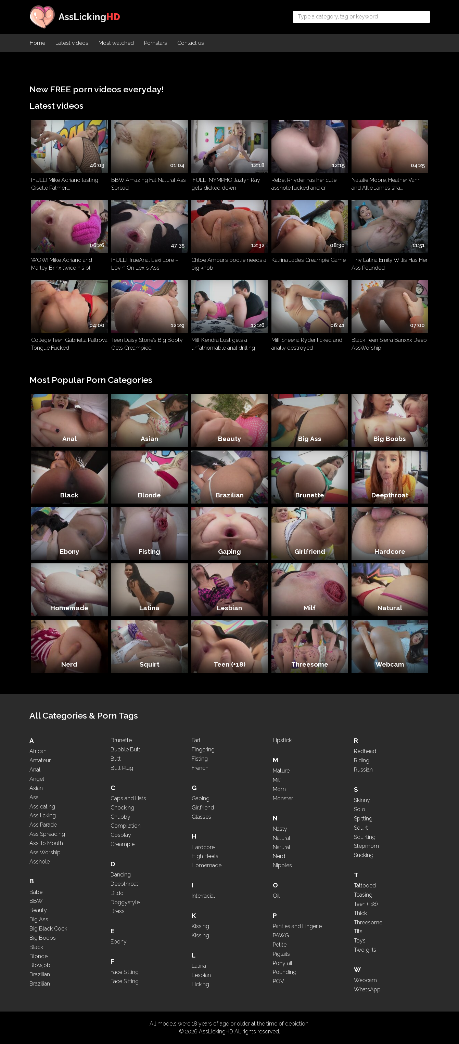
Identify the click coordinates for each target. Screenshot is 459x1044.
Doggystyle (125, 902)
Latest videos (71, 43)
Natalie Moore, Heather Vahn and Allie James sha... (386, 184)
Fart (196, 740)
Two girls (365, 950)
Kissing (200, 926)
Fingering (203, 749)
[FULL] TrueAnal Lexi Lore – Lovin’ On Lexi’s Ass (144, 264)
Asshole (39, 861)
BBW (36, 901)
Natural (390, 608)
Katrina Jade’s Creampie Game (308, 260)
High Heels (205, 856)
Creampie (123, 844)
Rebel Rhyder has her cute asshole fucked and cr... (303, 184)
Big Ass (309, 438)
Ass (34, 797)
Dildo (117, 893)
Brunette (309, 495)
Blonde (149, 495)
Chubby (120, 817)
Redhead (365, 751)
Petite (279, 944)
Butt (116, 758)
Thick (360, 913)
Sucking (363, 855)
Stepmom (366, 846)
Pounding (284, 972)
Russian (363, 769)
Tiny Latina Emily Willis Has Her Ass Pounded (390, 264)
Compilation (126, 825)
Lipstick (282, 740)
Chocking (122, 807)
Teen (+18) (229, 664)
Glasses (201, 817)
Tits (358, 931)
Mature (281, 770)
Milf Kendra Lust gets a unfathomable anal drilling (223, 344)
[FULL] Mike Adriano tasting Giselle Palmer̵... (64, 184)
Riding (361, 760)
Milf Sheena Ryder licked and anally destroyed (306, 344)
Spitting (363, 818)
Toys (360, 940)
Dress (118, 911)
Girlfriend (309, 551)
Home (37, 43)
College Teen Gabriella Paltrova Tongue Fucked (69, 344)
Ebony (69, 551)
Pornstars (155, 43)
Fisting (149, 551)
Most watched (116, 43)
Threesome (309, 664)
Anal (69, 438)
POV (278, 981)
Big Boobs (389, 438)
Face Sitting (125, 972)
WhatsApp (367, 989)
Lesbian (229, 608)
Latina (149, 608)
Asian (149, 438)
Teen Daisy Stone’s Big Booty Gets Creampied (147, 344)
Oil (276, 896)
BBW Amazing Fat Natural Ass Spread (148, 184)
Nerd (69, 664)
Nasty (280, 829)
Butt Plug (122, 768)
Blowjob (39, 965)
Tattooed (365, 885)
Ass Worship (45, 852)
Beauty (229, 438)
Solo (359, 809)
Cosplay (121, 835)
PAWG (281, 935)
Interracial (203, 896)
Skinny (362, 800)
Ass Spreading (47, 834)
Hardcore (389, 551)
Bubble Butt (125, 749)
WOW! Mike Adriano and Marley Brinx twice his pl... (62, 264)
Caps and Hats (128, 798)
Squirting (364, 837)
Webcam (389, 664)
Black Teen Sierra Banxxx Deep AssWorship (389, 344)
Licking (200, 984)
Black (69, 495)
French (200, 768)
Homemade (69, 608)
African (38, 751)
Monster (283, 798)
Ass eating (42, 806)
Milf (310, 608)
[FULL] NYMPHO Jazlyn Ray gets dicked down (225, 184)
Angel (36, 779)
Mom (279, 789)
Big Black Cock (48, 928)
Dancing (121, 874)
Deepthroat (389, 495)
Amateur (40, 760)
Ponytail (282, 963)
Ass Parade (43, 824)
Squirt (150, 664)
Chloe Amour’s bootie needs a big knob (228, 264)
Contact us (190, 43)
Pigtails (281, 954)
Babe (35, 892)
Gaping (229, 551)
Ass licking (42, 815)
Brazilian (230, 495)
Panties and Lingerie (297, 926)
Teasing (363, 895)
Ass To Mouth (46, 843)
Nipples (282, 865)
